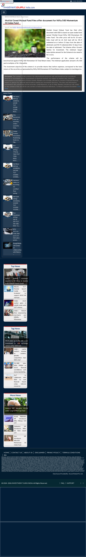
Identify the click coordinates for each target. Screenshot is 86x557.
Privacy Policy (53, 452)
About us (28, 452)
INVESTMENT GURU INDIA (22, 483)
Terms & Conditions (71, 452)
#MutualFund (37, 27)
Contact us (16, 452)
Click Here (82, 471)
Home (6, 452)
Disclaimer (40, 452)
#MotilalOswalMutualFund (25, 27)
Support (70, 483)
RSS (5, 455)
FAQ (62, 483)
